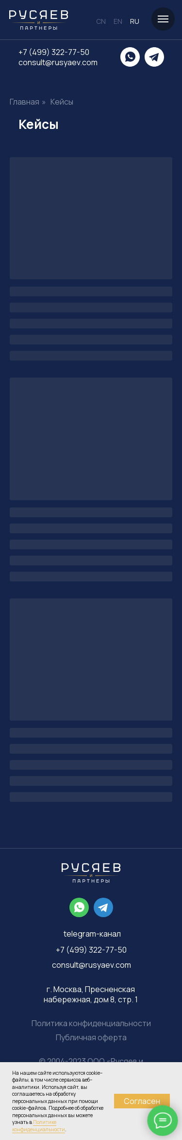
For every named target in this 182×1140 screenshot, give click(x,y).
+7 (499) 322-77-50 (53, 52)
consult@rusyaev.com (58, 62)
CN (101, 21)
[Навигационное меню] (163, 19)
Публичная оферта (91, 1037)
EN (118, 21)
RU (134, 21)
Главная (24, 102)
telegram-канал (92, 933)
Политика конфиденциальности (91, 1023)
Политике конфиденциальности (38, 1126)
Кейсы (61, 102)
